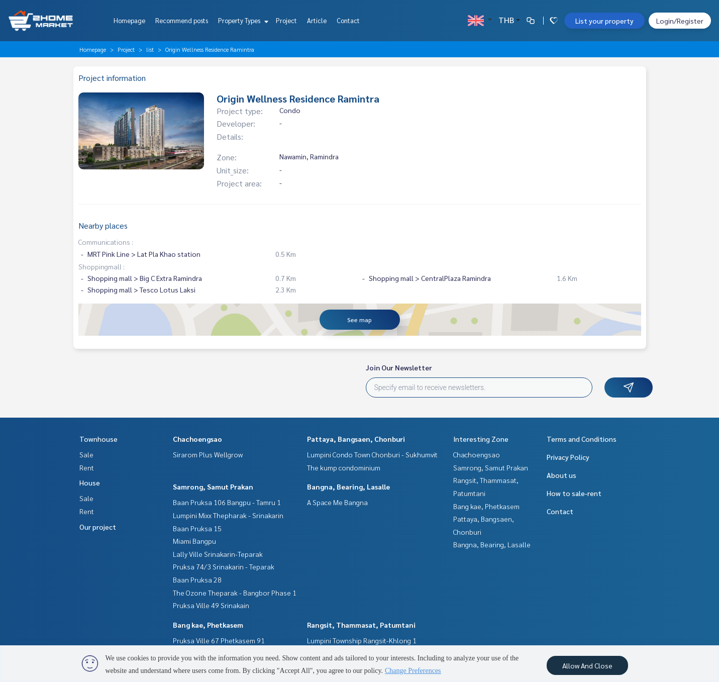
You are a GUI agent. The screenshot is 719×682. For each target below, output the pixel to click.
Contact (348, 20)
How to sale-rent (574, 493)
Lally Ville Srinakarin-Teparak (218, 553)
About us (561, 474)
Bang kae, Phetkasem (208, 624)
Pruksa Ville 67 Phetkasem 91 (219, 640)
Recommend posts (181, 20)
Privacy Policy (568, 456)
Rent (86, 467)
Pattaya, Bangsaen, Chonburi (356, 438)
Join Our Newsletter (399, 367)
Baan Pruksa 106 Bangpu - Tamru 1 (227, 502)
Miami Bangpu (194, 540)
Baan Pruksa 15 (197, 528)
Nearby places (103, 225)
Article (317, 20)
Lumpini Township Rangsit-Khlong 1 (362, 640)
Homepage (129, 20)
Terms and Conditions (582, 438)
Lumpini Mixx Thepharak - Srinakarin (228, 515)
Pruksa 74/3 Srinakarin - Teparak (223, 566)
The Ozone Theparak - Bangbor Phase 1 (234, 592)
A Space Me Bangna (337, 502)
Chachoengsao (197, 438)
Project (286, 20)
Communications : (105, 241)
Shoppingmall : (101, 266)
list (150, 49)
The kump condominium (343, 467)
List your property (604, 20)
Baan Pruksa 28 (197, 579)
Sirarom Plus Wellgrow (208, 454)
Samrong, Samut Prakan (213, 486)
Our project (97, 526)
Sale (86, 454)
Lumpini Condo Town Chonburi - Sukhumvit (372, 454)
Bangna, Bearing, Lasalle (348, 486)
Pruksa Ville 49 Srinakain (211, 605)
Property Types (242, 20)
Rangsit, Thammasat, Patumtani (361, 624)
